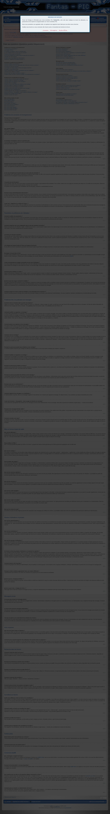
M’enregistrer (53, 30)
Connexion (45, 30)
